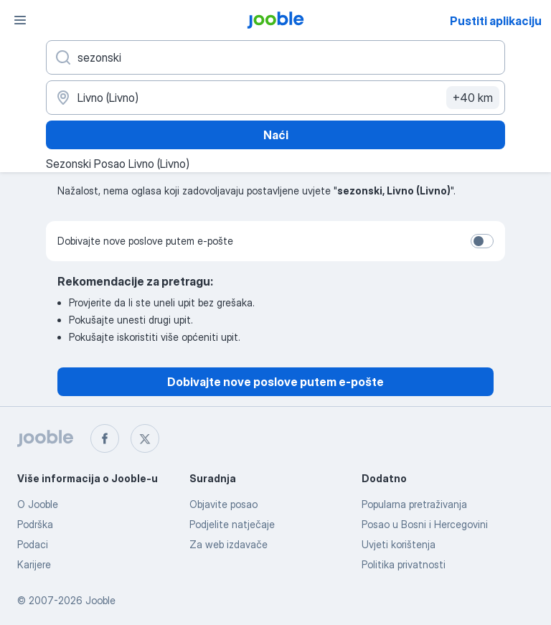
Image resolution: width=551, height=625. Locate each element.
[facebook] (104, 438)
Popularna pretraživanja (414, 504)
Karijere (34, 564)
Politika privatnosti (404, 564)
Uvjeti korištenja (398, 544)
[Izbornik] (20, 20)
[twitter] (145, 438)
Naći (275, 135)
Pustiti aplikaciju (496, 21)
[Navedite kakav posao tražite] (275, 57)
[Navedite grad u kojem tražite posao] (275, 97)
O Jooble (37, 504)
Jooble (100, 600)
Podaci (32, 544)
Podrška (35, 524)
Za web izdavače (228, 544)
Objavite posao (223, 504)
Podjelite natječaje (232, 524)
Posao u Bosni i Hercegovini (425, 524)
